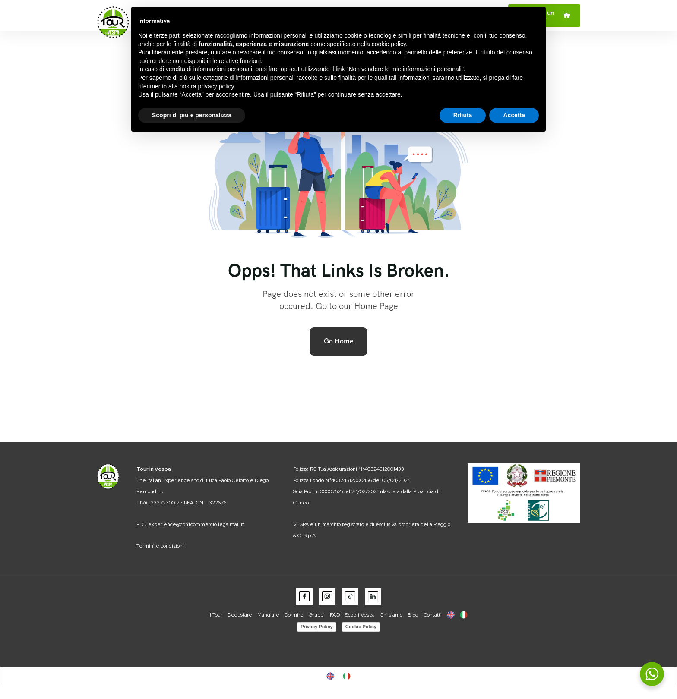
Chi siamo (391, 614)
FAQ (335, 614)
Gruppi (317, 614)
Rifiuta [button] (462, 115)
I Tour (216, 614)
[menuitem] (450, 615)
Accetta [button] (514, 115)
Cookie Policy (360, 626)
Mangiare (268, 614)
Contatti (433, 614)
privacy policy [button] (216, 86)
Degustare (240, 614)
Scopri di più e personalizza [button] (191, 115)
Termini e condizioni (160, 545)
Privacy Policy (317, 626)
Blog (413, 614)
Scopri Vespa (360, 614)
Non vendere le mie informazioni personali (404, 69)
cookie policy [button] (389, 44)
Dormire (294, 614)
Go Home (338, 341)
